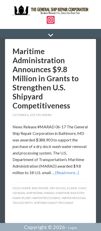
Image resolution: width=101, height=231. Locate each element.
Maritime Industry (70, 193)
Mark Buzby (22, 198)
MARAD (49, 193)
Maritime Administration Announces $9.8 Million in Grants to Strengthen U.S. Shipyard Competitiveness (46, 78)
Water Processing (46, 198)
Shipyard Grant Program (53, 203)
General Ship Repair (28, 193)
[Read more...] (67, 172)
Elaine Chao (76, 188)
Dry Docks (58, 188)
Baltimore (40, 188)
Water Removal (74, 198)
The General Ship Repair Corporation (50, 10)
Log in (72, 228)
